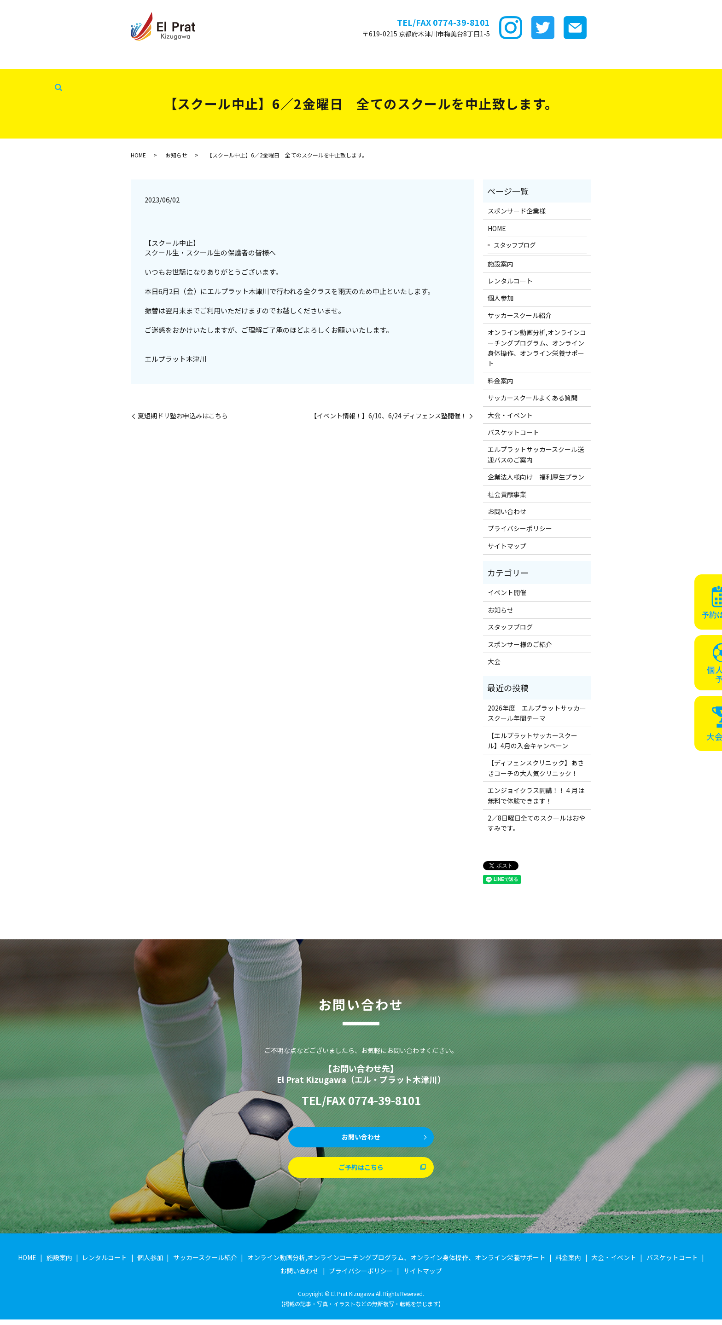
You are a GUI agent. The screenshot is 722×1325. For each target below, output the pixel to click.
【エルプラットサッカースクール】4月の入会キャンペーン (532, 740)
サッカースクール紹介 (268, 59)
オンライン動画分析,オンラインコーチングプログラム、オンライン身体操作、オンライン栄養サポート (537, 348)
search (56, 74)
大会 (494, 661)
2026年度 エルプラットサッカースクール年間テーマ (537, 713)
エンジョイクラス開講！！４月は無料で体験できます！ (536, 795)
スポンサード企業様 (63, 59)
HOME (14, 59)
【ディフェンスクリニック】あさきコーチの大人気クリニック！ (536, 767)
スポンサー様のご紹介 (520, 644)
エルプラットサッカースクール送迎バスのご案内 (536, 454)
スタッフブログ (655, 59)
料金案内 (363, 59)
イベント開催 (507, 592)
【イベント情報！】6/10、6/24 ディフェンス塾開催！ (388, 415)
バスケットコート (541, 59)
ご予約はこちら (361, 1171)
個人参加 (500, 297)
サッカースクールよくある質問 (532, 397)
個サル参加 (210, 59)
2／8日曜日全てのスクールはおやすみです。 (536, 823)
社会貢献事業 (24, 74)
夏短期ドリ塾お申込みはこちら (183, 415)
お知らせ (176, 155)
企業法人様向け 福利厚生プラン (536, 476)
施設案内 (115, 59)
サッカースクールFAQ (417, 59)
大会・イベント (482, 59)
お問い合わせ (507, 511)
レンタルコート (160, 59)
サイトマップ (507, 545)
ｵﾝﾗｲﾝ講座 (324, 59)
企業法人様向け (599, 59)
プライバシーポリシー (520, 528)
